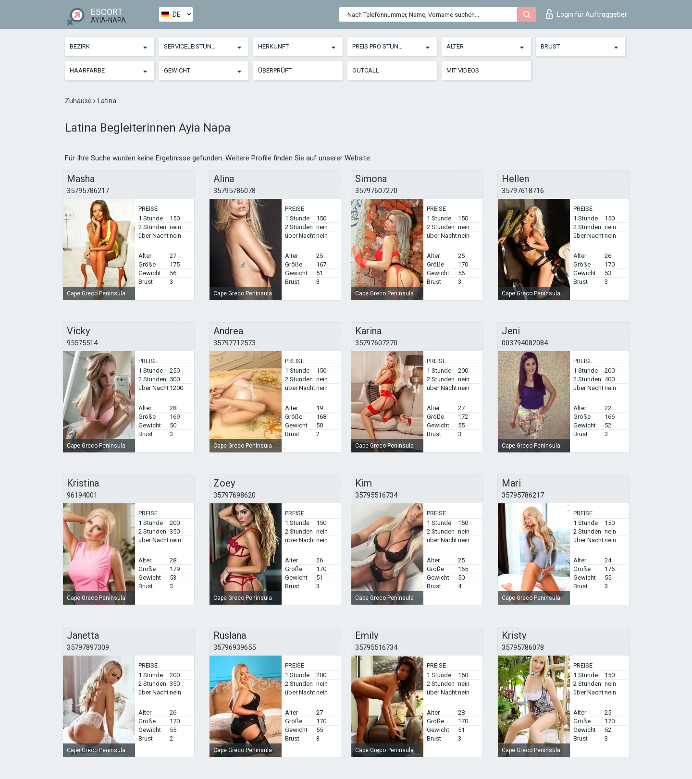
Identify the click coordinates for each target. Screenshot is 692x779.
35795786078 (234, 190)
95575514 (82, 343)
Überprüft (275, 70)
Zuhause (79, 101)
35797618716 (523, 190)
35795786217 (88, 190)
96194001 (82, 495)
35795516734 (376, 495)
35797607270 (376, 190)
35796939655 (234, 647)
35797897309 (88, 647)
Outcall (365, 70)
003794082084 (525, 343)
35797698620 (234, 495)
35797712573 (234, 343)
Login (586, 14)
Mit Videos (462, 70)
